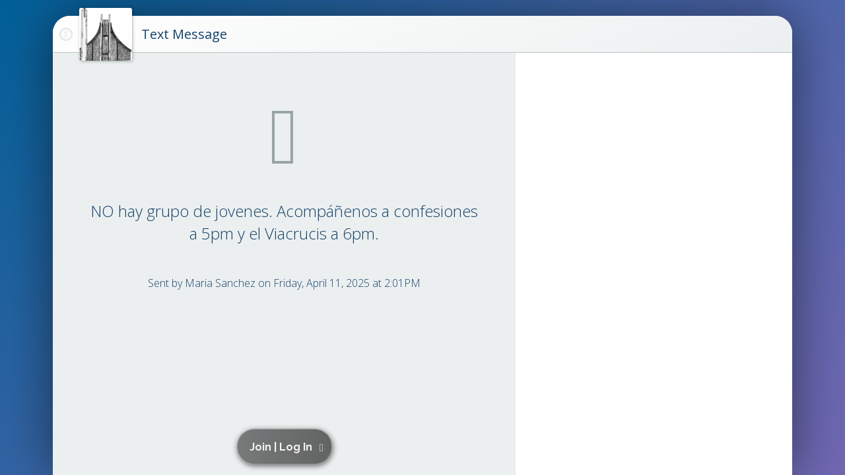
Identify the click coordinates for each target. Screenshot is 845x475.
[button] (287, 446)
